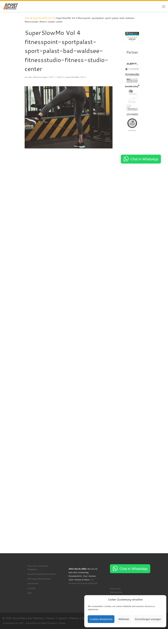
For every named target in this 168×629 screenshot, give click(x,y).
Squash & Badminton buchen (41, 575)
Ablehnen (123, 619)
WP (21, 624)
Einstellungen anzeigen (148, 619)
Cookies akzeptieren (101, 619)
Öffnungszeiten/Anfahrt (39, 579)
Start (27, 18)
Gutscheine (32, 584)
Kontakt (31, 589)
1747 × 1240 (55, 77)
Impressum (115, 589)
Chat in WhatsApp (144, 159)
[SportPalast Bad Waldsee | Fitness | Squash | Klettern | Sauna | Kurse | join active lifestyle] (11, 6)
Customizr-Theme (56, 624)
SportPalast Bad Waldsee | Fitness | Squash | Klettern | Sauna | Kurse (56, 619)
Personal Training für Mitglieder (37, 568)
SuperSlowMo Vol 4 (43, 18)
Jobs (29, 593)
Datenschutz (116, 593)
